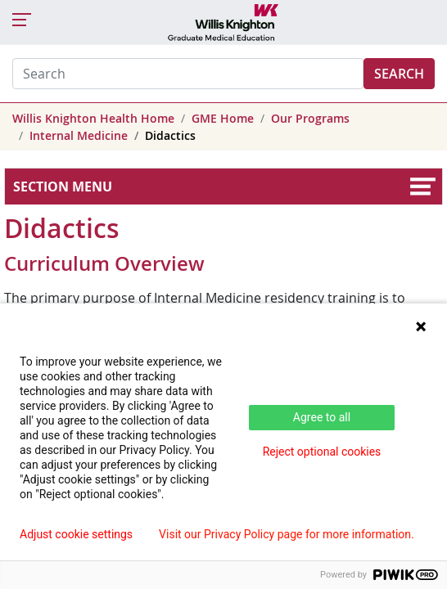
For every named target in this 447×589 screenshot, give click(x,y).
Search (399, 74)
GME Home (223, 118)
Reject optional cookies (322, 451)
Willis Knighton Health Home (93, 118)
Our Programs (310, 118)
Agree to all (321, 417)
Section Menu (62, 187)
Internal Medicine (78, 135)
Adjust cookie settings (76, 534)
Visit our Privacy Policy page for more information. (286, 534)
